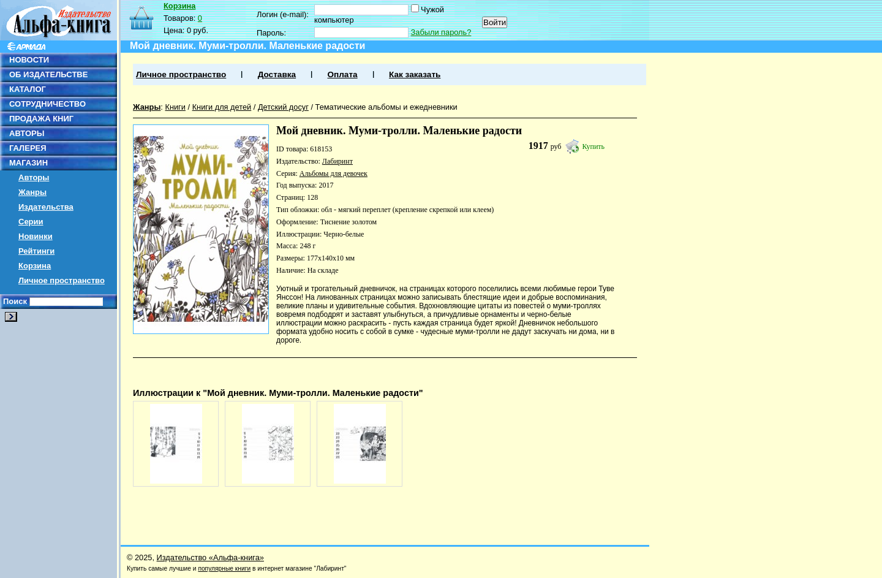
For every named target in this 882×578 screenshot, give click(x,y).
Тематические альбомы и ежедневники (386, 107)
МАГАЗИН (28, 162)
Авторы (33, 177)
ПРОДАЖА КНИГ (41, 118)
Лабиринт (337, 161)
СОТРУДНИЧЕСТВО (47, 103)
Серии (30, 221)
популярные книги (224, 568)
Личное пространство (61, 280)
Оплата (342, 74)
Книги (175, 107)
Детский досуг (283, 107)
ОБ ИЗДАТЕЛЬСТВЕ (48, 74)
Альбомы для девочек (334, 173)
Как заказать (414, 74)
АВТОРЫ (26, 133)
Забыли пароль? (441, 32)
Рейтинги (36, 251)
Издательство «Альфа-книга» (210, 557)
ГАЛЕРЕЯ (28, 148)
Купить (593, 146)
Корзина (34, 265)
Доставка (277, 74)
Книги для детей (222, 107)
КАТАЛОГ (27, 89)
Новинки (35, 236)
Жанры (32, 192)
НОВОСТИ (29, 59)
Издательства (46, 206)
